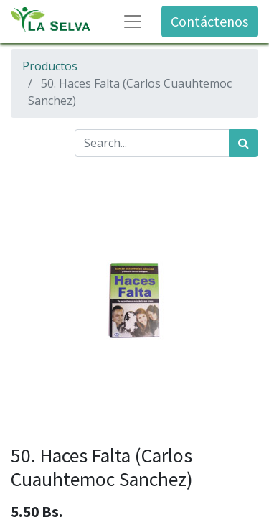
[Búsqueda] (243, 143)
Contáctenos (209, 21)
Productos (49, 66)
